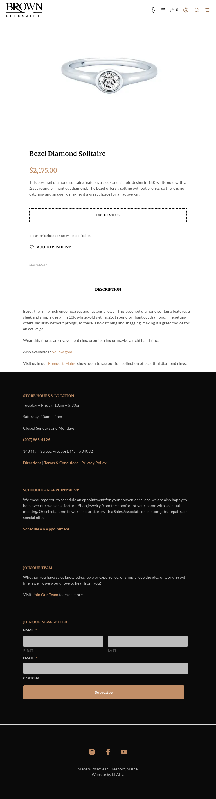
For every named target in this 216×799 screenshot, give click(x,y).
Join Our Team (45, 595)
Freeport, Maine (62, 363)
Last (112, 651)
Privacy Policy (93, 463)
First (28, 651)
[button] (174, 10)
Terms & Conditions (61, 463)
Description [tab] (108, 289)
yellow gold (62, 352)
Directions (32, 463)
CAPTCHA (31, 679)
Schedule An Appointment (46, 529)
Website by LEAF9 (107, 775)
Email (30, 658)
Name (30, 631)
